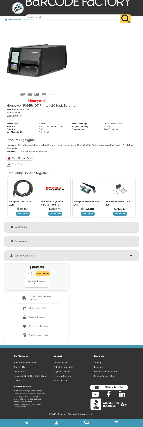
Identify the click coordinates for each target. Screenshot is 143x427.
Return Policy (60, 363)
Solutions (98, 367)
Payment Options (62, 371)
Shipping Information (64, 367)
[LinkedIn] (122, 394)
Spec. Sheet (15, 164)
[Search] (125, 15)
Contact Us (19, 367)
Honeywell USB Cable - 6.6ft (20, 203)
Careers (18, 380)
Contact (41, 284)
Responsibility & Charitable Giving (30, 376)
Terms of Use (60, 380)
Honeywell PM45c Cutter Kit (118, 203)
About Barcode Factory (25, 363)
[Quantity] (26, 273)
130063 (20, 152)
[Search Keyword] (73, 13)
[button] (37, 298)
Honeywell (15, 19)
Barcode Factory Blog (103, 376)
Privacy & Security (62, 376)
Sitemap (97, 363)
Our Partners (20, 371)
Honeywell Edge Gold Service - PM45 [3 (52, 203)
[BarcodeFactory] (18, 8)
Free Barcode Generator (105, 371)
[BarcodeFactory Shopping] (86, 423)
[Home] (5, 19)
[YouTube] (95, 394)
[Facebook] (108, 394)
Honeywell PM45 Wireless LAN (87, 203)
